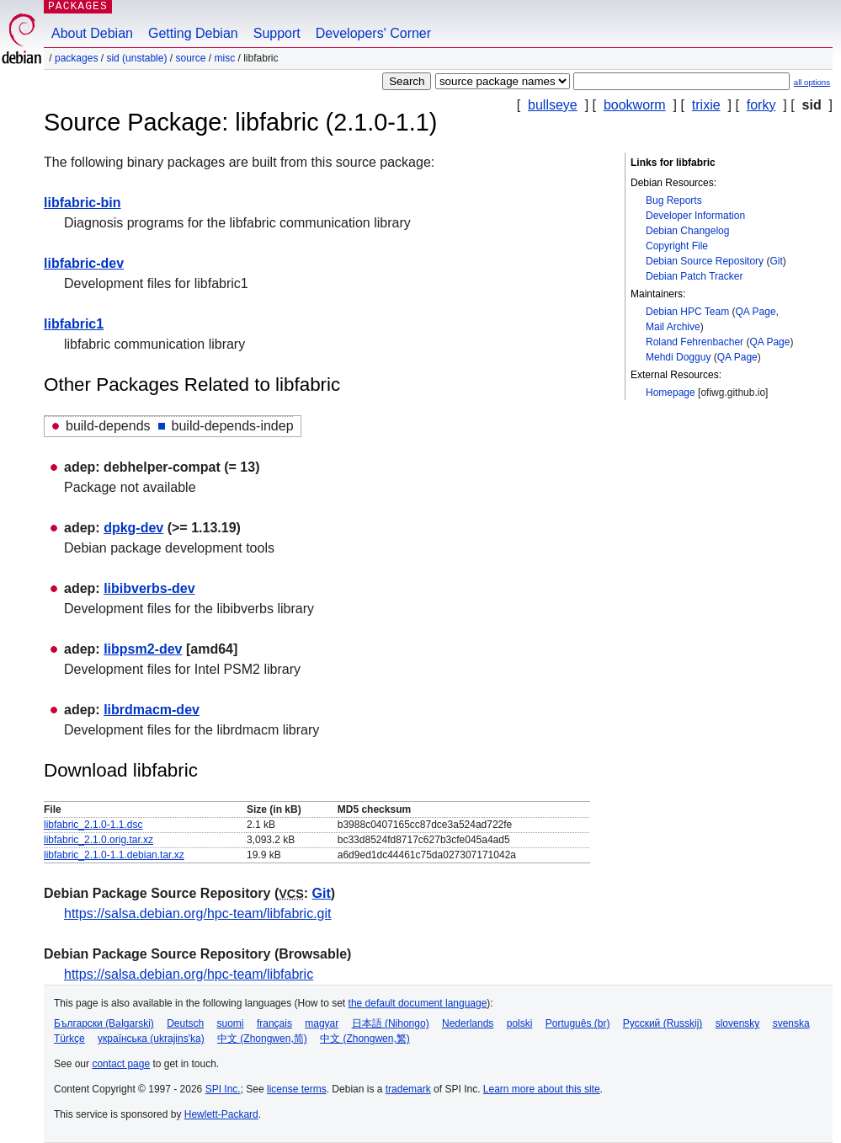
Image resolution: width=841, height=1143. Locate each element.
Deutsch (185, 1023)
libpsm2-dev (143, 649)
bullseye (553, 105)
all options (812, 82)
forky (761, 105)
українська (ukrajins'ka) (151, 1038)
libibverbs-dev (149, 588)
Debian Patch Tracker (694, 276)
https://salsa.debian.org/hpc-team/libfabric (188, 974)
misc (225, 58)
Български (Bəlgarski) (104, 1023)
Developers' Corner (373, 33)
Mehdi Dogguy (678, 357)
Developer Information (695, 216)
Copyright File (677, 246)
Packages (76, 58)
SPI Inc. (223, 1089)
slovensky (738, 1023)
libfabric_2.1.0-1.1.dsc (93, 825)
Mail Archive (673, 327)
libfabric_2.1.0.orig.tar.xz (98, 840)
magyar (321, 1023)
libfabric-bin (82, 202)
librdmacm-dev (152, 709)
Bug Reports (674, 200)
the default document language (418, 1003)
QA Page (756, 312)
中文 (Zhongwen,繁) (365, 1038)
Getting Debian (193, 33)
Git (775, 261)
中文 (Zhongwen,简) (262, 1038)
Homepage (670, 392)
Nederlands (467, 1023)
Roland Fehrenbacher (694, 342)
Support (277, 33)
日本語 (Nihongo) (390, 1023)
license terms (297, 1089)
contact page (121, 1064)
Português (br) (578, 1023)
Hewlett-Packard (221, 1114)
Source (190, 58)
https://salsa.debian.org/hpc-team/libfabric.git (198, 913)
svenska (791, 1023)
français (274, 1023)
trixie (706, 105)
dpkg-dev (133, 528)
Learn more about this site (541, 1089)
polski (520, 1023)
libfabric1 (74, 324)
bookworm (635, 105)
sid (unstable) (136, 58)
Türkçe (69, 1038)
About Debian (92, 33)
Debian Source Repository (705, 261)
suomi (230, 1023)
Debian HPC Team (687, 312)
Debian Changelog (687, 231)
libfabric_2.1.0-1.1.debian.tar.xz (114, 855)
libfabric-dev (84, 263)
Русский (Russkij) (663, 1023)
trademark (408, 1089)
